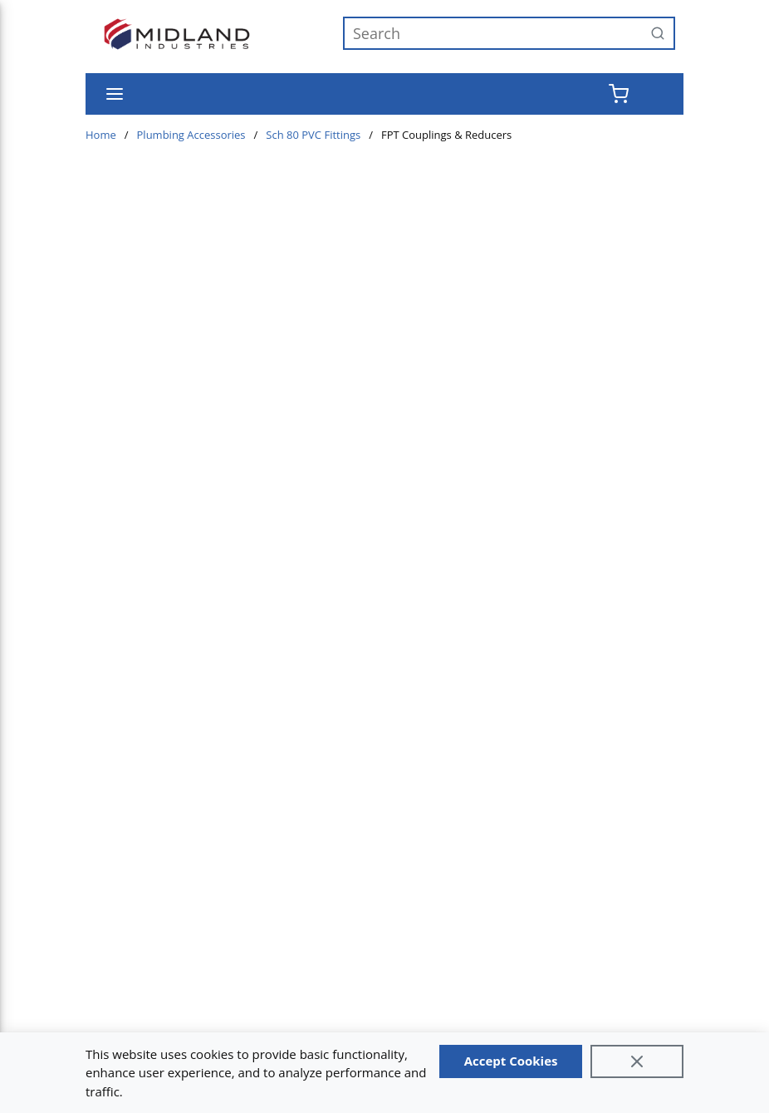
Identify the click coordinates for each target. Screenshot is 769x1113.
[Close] (636, 1061)
